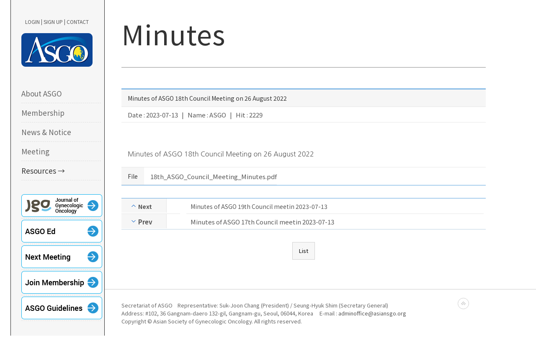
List (303, 251)
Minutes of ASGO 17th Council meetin (246, 221)
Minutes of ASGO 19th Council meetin (242, 206)
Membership (42, 112)
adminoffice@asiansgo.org (372, 313)
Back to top (463, 303)
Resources (38, 170)
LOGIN (32, 21)
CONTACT (78, 21)
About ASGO (41, 93)
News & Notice (46, 132)
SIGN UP (53, 21)
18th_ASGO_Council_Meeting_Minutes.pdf (213, 176)
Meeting (35, 151)
